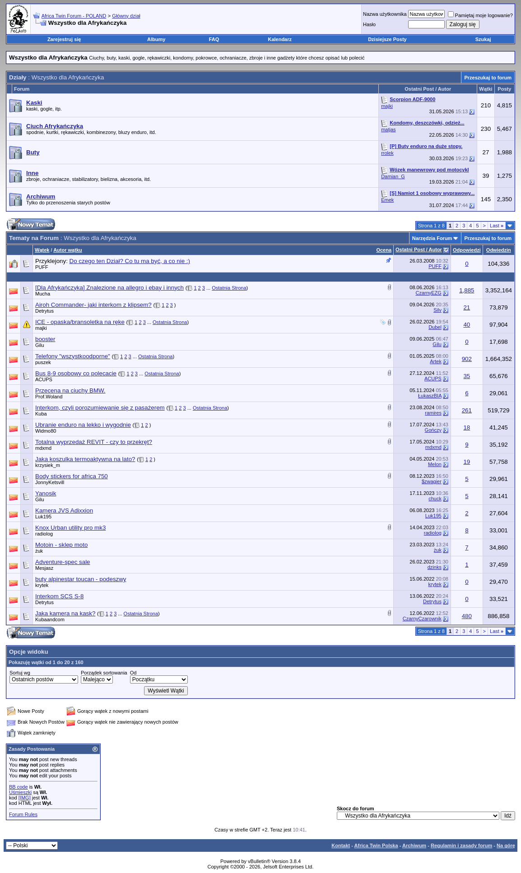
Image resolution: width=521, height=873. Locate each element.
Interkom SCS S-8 (59, 596)
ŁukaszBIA (430, 395)
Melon (435, 464)
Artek (436, 361)
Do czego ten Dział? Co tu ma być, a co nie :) (130, 261)
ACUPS (43, 379)
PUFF (41, 267)
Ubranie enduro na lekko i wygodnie (83, 424)
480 (467, 616)
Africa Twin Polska (376, 845)
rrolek (387, 153)
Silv (437, 310)
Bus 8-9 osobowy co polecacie (75, 373)
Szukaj (483, 39)
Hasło (369, 24)
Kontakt (340, 845)
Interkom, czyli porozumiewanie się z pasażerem (100, 407)
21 (466, 307)
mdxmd (43, 448)
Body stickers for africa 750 (71, 476)
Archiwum (414, 845)
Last (496, 225)
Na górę (506, 845)
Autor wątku (67, 250)
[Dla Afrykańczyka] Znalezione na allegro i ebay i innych (109, 287)
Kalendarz (280, 39)
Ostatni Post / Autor (418, 249)
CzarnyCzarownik (422, 618)
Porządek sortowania (104, 672)
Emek (387, 200)
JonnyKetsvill (49, 482)
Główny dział (126, 15)
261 (467, 410)
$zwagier (432, 481)
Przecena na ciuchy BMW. (70, 390)
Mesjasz (44, 568)
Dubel (435, 327)
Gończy (433, 430)
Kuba (41, 413)
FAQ (214, 39)
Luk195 (43, 516)
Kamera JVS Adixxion (64, 510)
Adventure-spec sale (62, 562)
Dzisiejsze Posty (387, 39)
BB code (18, 787)
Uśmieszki (20, 792)
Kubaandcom (50, 619)
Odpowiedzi (467, 250)
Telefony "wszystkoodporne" (72, 356)
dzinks (435, 567)
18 (466, 427)
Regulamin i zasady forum (461, 845)
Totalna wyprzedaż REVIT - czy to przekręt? (93, 442)
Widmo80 (45, 431)
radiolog (44, 533)
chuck (435, 498)
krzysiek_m (47, 465)
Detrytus (44, 311)
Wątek (42, 250)
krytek (41, 585)
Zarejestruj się (64, 39)
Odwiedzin (498, 250)
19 (466, 461)
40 (466, 324)
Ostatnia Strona (229, 288)
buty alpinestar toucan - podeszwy (80, 579)
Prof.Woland (48, 396)
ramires (433, 413)
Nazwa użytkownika (385, 14)
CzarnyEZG (428, 293)
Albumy (156, 39)
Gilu (39, 345)
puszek (43, 362)
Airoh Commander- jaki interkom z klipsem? (93, 304)
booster (45, 339)
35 (466, 376)
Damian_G (393, 176)
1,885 (466, 290)
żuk (39, 551)
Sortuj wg (19, 672)
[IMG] (25, 797)
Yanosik (45, 493)
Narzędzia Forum (432, 238)
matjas (388, 129)
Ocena (383, 250)
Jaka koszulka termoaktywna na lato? (85, 459)
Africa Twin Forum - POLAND (74, 15)
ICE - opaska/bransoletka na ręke (80, 322)
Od (133, 672)
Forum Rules (23, 814)
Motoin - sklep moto (61, 544)
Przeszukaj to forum (488, 77)
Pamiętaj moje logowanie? (480, 15)
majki (387, 106)
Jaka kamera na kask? (65, 613)
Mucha (42, 293)
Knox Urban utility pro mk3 (70, 527)
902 (467, 359)
